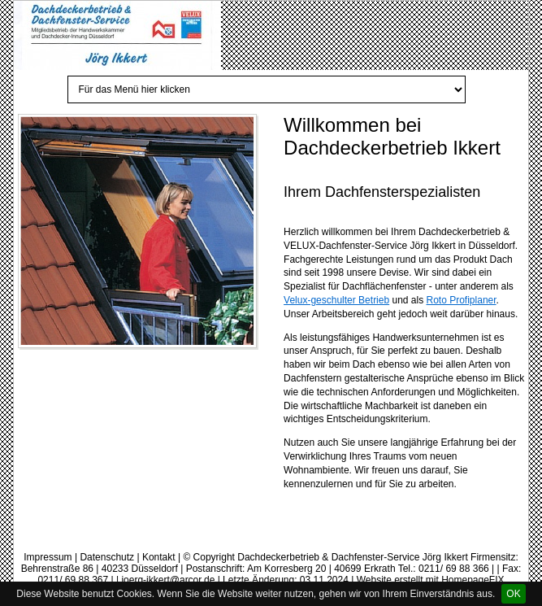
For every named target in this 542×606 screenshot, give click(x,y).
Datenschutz (107, 557)
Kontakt (159, 557)
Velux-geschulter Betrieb (336, 300)
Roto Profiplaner (461, 300)
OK (513, 593)
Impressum (48, 557)
